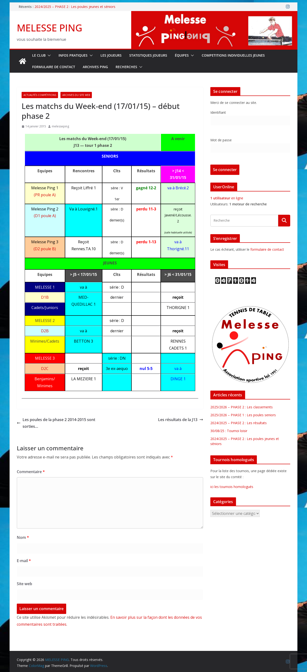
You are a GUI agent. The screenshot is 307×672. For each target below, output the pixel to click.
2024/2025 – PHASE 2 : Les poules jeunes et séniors (75, 6)
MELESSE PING (49, 27)
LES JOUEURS (111, 55)
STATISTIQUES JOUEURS (148, 55)
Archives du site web (76, 95)
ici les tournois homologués (231, 486)
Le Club (39, 55)
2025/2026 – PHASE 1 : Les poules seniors (243, 415)
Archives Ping (95, 67)
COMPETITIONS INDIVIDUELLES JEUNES (233, 55)
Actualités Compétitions (40, 95)
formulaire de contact (267, 249)
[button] (48, 55)
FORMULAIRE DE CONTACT (53, 67)
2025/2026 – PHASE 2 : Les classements (241, 407)
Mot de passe (221, 140)
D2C (44, 368)
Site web (24, 583)
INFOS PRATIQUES (73, 55)
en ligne (226, 198)
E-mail (24, 560)
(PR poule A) (45, 194)
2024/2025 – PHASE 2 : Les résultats (238, 423)
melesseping (60, 126)
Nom (23, 537)
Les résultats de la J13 (180, 419)
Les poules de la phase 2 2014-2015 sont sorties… (56, 423)
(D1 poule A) (45, 215)
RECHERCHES (126, 67)
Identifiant (218, 112)
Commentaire (31, 471)
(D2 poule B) (45, 248)
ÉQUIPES (182, 55)
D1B (45, 297)
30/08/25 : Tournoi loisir (228, 430)
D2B (45, 330)
